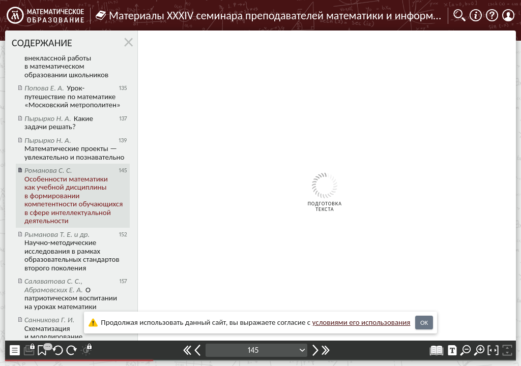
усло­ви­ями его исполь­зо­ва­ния (361, 322)
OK (424, 322)
